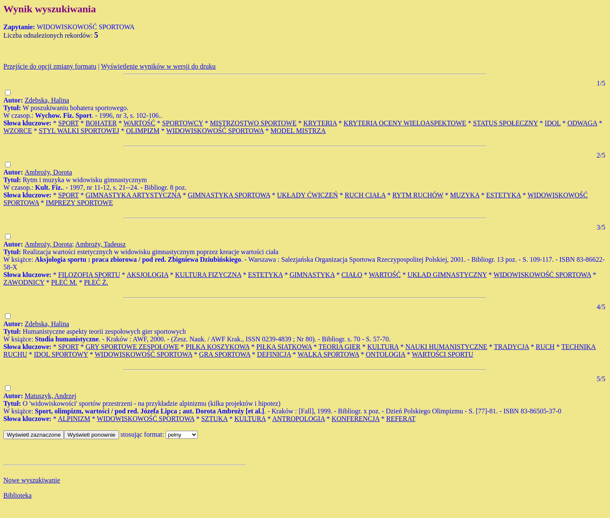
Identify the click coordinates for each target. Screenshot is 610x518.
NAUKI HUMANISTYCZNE (446, 346)
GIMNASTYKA (312, 274)
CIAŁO (351, 274)
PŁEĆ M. (64, 282)
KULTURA (383, 346)
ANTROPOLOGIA (298, 418)
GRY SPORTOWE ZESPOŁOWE (132, 346)
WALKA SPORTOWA (328, 354)
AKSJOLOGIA (148, 274)
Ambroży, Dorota (48, 172)
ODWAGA (582, 123)
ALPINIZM (74, 418)
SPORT (68, 123)
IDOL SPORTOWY (61, 354)
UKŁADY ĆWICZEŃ (307, 195)
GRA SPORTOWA (224, 354)
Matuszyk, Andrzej (50, 395)
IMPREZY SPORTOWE (79, 202)
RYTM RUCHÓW (417, 195)
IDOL (553, 123)
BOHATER (101, 123)
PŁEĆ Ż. (96, 282)
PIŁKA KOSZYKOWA (218, 346)
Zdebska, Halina (47, 100)
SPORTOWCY (182, 123)
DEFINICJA (274, 354)
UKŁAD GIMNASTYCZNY (447, 274)
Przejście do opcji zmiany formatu (49, 66)
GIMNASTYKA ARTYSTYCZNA (133, 195)
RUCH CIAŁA (365, 195)
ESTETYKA (503, 195)
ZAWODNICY (23, 282)
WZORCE (17, 130)
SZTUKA (214, 418)
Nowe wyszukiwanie (31, 480)
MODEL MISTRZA (298, 130)
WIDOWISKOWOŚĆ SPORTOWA (214, 130)
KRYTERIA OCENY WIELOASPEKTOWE (405, 123)
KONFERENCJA (356, 418)
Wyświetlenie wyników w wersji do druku (158, 66)
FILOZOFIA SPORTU (89, 274)
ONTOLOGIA (385, 354)
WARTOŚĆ (139, 123)
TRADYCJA (511, 346)
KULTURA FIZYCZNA (208, 274)
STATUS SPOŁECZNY (505, 123)
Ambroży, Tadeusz (100, 244)
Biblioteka (17, 495)
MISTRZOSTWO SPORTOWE (253, 123)
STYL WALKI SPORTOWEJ (79, 130)
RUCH (545, 346)
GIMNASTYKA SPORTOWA (229, 195)
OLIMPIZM (142, 130)
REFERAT (401, 418)
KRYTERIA (320, 123)
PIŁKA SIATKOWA (284, 346)
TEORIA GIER (339, 346)
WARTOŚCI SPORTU (442, 354)
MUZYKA (464, 195)
